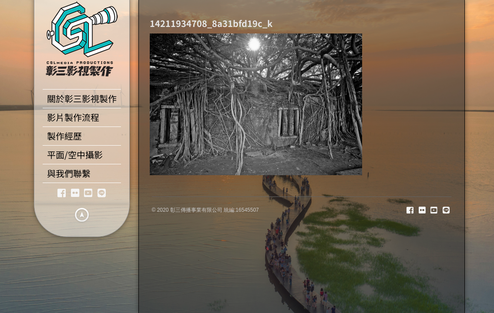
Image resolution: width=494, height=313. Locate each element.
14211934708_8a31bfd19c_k (211, 23)
